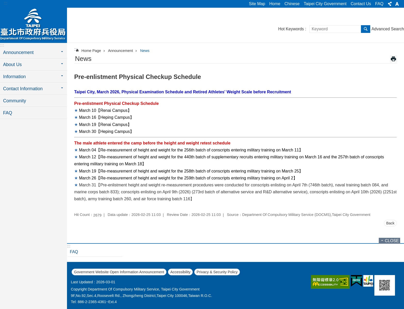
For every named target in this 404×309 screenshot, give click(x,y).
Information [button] (14, 76)
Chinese (292, 4)
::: (5, 3)
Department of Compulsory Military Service (33, 25)
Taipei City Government (325, 4)
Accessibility (180, 272)
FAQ (379, 4)
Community (14, 100)
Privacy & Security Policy (217, 272)
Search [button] (365, 29)
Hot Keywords (291, 29)
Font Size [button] (397, 4)
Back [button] (390, 223)
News (144, 51)
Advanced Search (388, 29)
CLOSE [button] (392, 241)
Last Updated (82, 282)
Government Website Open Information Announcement (119, 272)
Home (274, 4)
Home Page (91, 51)
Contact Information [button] (23, 88)
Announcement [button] (18, 52)
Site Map (257, 4)
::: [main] (76, 49)
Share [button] (390, 4)
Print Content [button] (393, 59)
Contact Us (361, 4)
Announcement (120, 51)
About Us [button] (12, 64)
